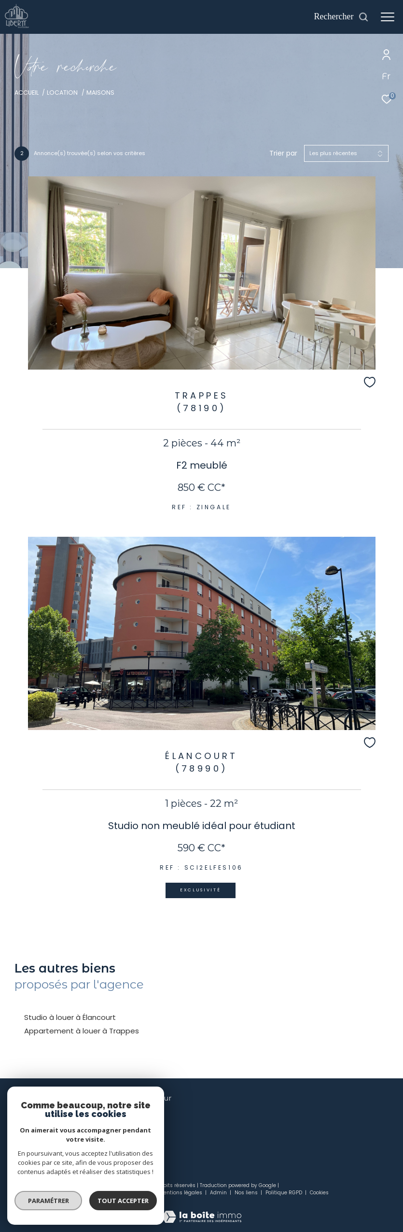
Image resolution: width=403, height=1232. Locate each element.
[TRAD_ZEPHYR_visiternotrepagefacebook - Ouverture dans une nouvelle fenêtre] (126, 1121)
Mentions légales (181, 1192)
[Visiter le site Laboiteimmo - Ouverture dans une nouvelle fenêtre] (201, 1210)
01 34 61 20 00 (35, 1120)
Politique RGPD (283, 1192)
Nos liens (247, 1192)
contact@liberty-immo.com (58, 1131)
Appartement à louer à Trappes (81, 1031)
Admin (219, 1192)
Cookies (319, 1193)
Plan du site (137, 1192)
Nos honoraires (95, 1192)
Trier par (283, 153)
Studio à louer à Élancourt (70, 1017)
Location (62, 92)
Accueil (26, 92)
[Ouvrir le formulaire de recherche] (341, 17)
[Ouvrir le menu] (387, 17)
